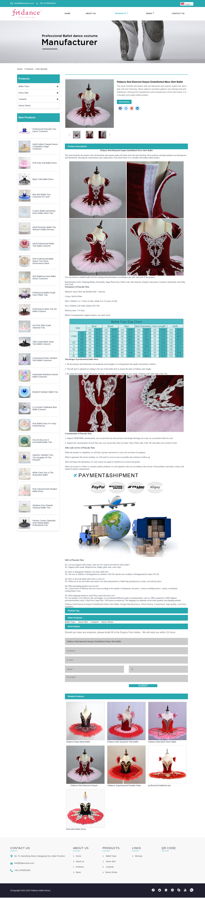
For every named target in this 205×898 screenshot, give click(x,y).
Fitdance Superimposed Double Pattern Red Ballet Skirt (124, 786)
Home (67, 14)
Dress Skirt (23, 93)
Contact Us (178, 14)
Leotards (22, 100)
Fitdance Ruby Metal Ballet (78, 742)
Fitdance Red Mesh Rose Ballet (162, 742)
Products (121, 14)
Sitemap (138, 856)
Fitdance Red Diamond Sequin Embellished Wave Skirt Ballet (84, 786)
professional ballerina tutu (159, 786)
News (150, 14)
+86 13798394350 (47, 3)
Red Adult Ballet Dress (76, 830)
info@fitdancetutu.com (24, 3)
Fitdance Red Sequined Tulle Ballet (122, 742)
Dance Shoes (25, 106)
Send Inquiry (124, 102)
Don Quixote (41, 69)
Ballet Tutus (24, 87)
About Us (91, 14)
